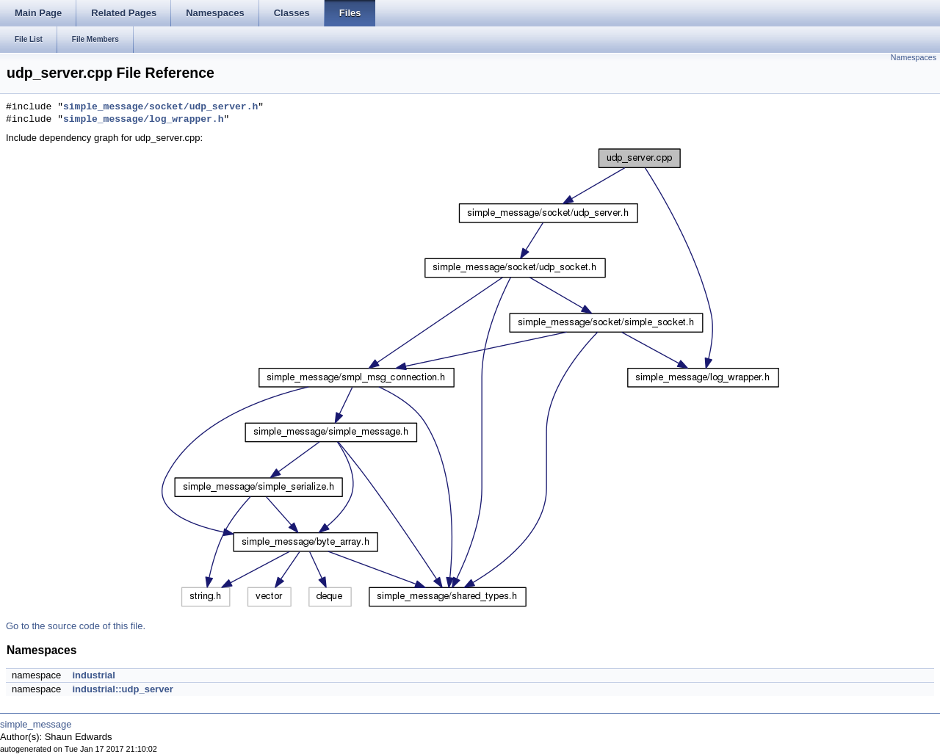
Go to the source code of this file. (75, 625)
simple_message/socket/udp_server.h (160, 107)
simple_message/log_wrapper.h (143, 119)
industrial (93, 675)
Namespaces (913, 57)
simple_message (36, 724)
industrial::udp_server (122, 689)
